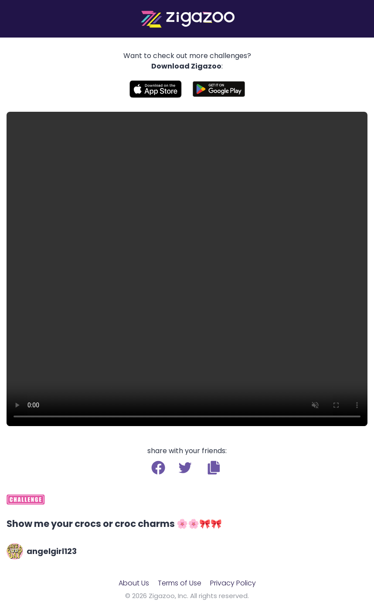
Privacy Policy (233, 583)
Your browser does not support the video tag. (187, 269)
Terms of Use (179, 583)
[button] (214, 467)
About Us (134, 583)
